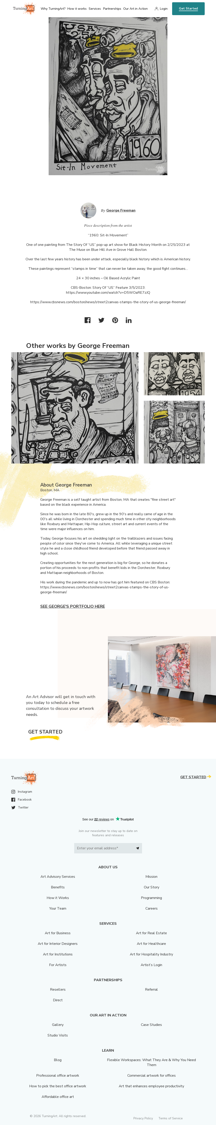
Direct (58, 1000)
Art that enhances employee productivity (151, 1086)
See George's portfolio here (72, 606)
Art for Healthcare (151, 943)
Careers (151, 908)
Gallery (58, 1024)
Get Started (188, 8)
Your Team (57, 908)
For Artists (57, 964)
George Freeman (120, 210)
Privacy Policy (143, 1118)
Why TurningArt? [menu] (53, 9)
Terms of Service (170, 1118)
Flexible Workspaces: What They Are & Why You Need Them (151, 1062)
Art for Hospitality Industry (151, 954)
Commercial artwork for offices (151, 1075)
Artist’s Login (151, 964)
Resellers (58, 989)
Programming (151, 897)
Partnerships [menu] (112, 9)
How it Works (58, 897)
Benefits (58, 887)
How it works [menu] (77, 9)
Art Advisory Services (57, 876)
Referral (151, 989)
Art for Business (58, 933)
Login (164, 9)
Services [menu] (95, 9)
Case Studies (151, 1024)
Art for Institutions (58, 954)
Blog (58, 1059)
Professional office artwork (57, 1075)
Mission (151, 876)
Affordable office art (58, 1096)
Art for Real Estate (151, 933)
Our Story (151, 887)
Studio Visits (57, 1035)
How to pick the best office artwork (57, 1086)
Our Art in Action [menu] (135, 9)
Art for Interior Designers (58, 943)
